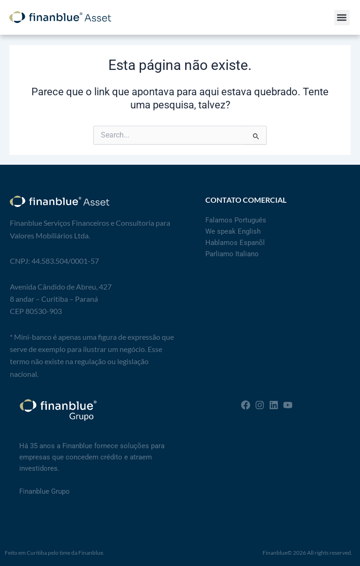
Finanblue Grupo (44, 491)
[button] (342, 17)
